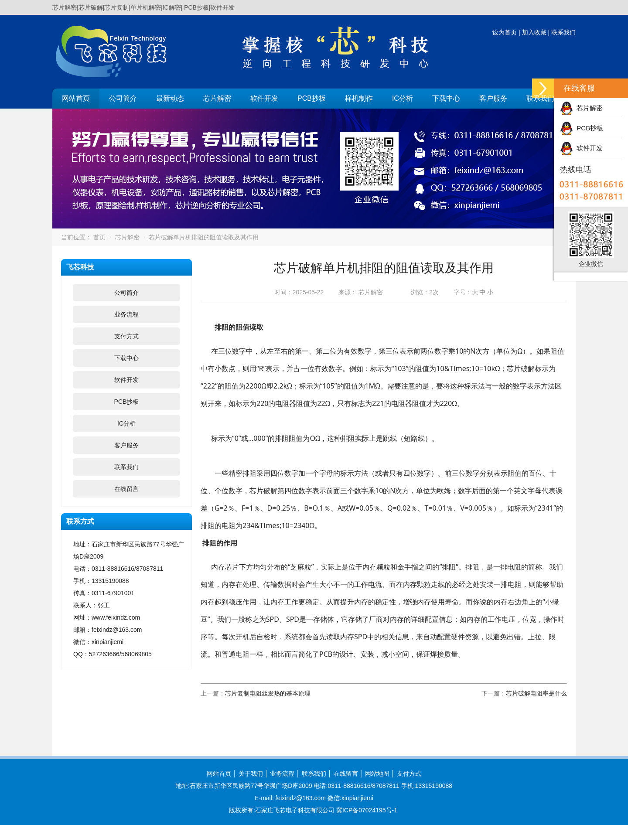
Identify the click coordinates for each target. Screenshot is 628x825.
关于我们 (251, 773)
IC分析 (402, 98)
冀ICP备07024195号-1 (366, 810)
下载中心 (446, 98)
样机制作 (359, 98)
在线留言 (126, 488)
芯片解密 (217, 98)
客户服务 (493, 98)
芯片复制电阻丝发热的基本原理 (268, 693)
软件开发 (264, 98)
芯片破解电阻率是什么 (536, 693)
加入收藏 (534, 32)
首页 (99, 237)
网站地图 (377, 773)
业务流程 (126, 314)
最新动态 (170, 98)
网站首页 (76, 98)
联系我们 (563, 32)
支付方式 (126, 336)
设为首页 (504, 32)
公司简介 (123, 98)
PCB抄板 (311, 98)
